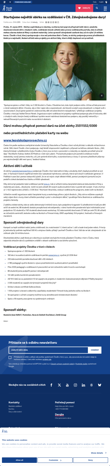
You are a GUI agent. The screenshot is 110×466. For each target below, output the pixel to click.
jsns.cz (47, 184)
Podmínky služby (82, 364)
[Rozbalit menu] (105, 8)
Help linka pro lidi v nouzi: (64, 406)
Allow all (19, 460)
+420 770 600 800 (61, 409)
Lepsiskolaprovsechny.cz (22, 171)
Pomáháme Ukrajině (23, 2)
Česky (94, 2)
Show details (97, 453)
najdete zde (47, 359)
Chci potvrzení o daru (63, 418)
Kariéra (11, 409)
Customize (55, 460)
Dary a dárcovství (15, 411)
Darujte (59, 414)
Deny (90, 460)
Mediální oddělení (15, 406)
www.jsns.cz (53, 255)
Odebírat (95, 350)
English (101, 2)
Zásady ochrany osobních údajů (62, 364)
